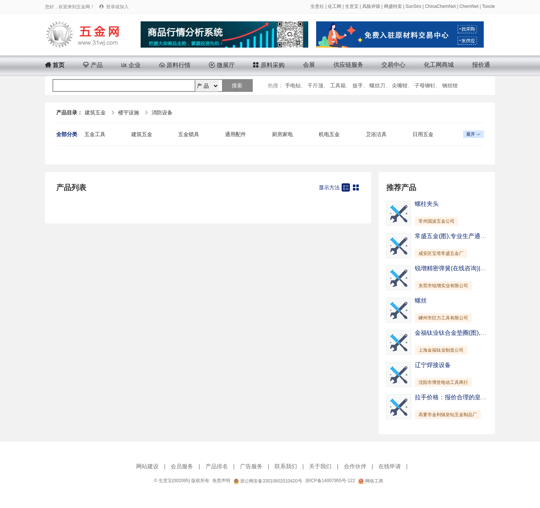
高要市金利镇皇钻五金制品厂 (447, 414)
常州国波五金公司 (436, 221)
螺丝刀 (377, 85)
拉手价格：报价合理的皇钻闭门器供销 (466, 397)
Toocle (488, 6)
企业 (131, 65)
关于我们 (320, 466)
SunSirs (413, 6)
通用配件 (235, 134)
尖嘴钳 (400, 85)
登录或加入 (117, 6)
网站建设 (147, 466)
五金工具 (94, 134)
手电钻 (293, 85)
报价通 (481, 64)
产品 (92, 65)
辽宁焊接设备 (433, 365)
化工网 (334, 6)
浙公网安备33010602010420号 (267, 481)
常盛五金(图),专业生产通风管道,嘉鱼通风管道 (475, 236)
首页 (54, 65)
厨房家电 (282, 134)
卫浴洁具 (376, 134)
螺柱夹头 (427, 204)
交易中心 (393, 64)
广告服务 (251, 466)
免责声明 (221, 480)
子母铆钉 (424, 85)
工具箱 (338, 85)
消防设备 (162, 112)
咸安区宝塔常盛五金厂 (441, 253)
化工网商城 (439, 64)
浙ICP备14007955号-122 (330, 480)
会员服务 (182, 466)
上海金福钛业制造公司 (441, 350)
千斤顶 (315, 85)
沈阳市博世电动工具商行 (443, 382)
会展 (309, 64)
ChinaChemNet (440, 6)
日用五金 (423, 134)
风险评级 (371, 6)
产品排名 (217, 466)
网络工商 (370, 481)
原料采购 (268, 65)
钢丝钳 (450, 85)
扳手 (357, 85)
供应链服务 (348, 64)
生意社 (317, 6)
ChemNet (468, 6)
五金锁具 (188, 134)
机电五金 (329, 134)
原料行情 (174, 65)
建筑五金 (95, 112)
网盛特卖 (393, 6)
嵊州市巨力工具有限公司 (443, 318)
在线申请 (389, 466)
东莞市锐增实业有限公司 (443, 285)
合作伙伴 (355, 466)
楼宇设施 (128, 112)
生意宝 (351, 6)
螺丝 (421, 300)
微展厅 (221, 65)
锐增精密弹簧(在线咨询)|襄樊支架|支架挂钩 (472, 268)
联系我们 (285, 466)
